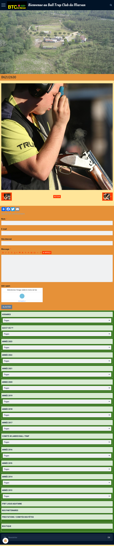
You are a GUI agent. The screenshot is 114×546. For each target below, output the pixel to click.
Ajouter (7, 307)
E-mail (4, 229)
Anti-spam (5, 286)
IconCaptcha (21, 301)
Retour (57, 196)
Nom (3, 219)
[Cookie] (5, 541)
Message (5, 249)
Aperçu (47, 252)
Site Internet (6, 239)
